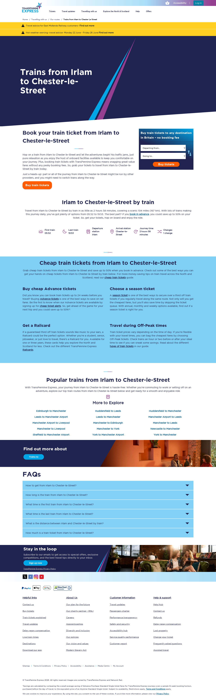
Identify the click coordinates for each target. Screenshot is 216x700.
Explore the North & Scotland (116, 11)
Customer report (118, 643)
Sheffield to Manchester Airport (51, 434)
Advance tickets (49, 299)
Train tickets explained (34, 617)
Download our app (32, 650)
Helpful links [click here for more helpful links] (30, 597)
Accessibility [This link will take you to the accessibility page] (179, 3)
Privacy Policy (60, 666)
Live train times (31, 637)
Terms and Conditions (155, 689)
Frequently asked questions (167, 643)
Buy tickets (166, 164)
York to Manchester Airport (108, 434)
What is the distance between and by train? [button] (65, 523)
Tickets (52, 11)
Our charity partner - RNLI (79, 611)
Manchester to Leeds (165, 422)
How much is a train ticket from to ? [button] (60, 532)
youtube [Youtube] (41, 576)
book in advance (139, 214)
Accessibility (75, 666)
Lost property (160, 630)
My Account (118, 666)
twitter (25, 576)
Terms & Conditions (42, 666)
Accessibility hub (118, 630)
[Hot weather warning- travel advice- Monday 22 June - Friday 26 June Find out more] (108, 32)
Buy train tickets (37, 185)
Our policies (72, 637)
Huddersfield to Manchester (165, 411)
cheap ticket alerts (50, 306)
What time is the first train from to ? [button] (60, 504)
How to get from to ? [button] (51, 485)
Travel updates (68, 11)
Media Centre (103, 666)
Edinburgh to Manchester (51, 411)
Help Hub (158, 604)
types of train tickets (122, 346)
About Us (71, 597)
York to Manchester (165, 434)
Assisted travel (161, 650)
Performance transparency (123, 617)
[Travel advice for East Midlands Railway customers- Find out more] (108, 25)
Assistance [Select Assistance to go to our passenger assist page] (89, 666)
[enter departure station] (163, 148)
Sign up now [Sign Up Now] (35, 563)
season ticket (120, 295)
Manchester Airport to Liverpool (51, 422)
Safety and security (120, 624)
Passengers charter (120, 611)
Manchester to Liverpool (51, 428)
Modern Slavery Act (76, 650)
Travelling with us (89, 11)
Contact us (28, 604)
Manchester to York (108, 428)
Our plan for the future (78, 604)
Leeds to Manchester (108, 417)
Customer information (122, 597)
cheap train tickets (115, 277)
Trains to (33, 457)
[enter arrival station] (163, 156)
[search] (163, 148)
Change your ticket (163, 637)
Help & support (162, 597)
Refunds (157, 617)
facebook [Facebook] (30, 576)
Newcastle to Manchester (165, 428)
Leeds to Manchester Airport (51, 417)
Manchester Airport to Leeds (165, 417)
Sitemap (26, 666)
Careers (70, 617)
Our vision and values (77, 643)
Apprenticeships (74, 624)
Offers (148, 11)
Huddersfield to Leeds (108, 411)
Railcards (28, 349)
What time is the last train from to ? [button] (59, 514)
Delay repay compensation (36, 630)
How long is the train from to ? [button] (57, 495)
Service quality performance (124, 637)
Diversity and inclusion (78, 630)
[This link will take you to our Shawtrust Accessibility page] (62, 590)
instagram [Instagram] (36, 576)
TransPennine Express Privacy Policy (39, 569)
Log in (198, 3)
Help (138, 11)
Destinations (29, 643)
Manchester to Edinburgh (108, 422)
